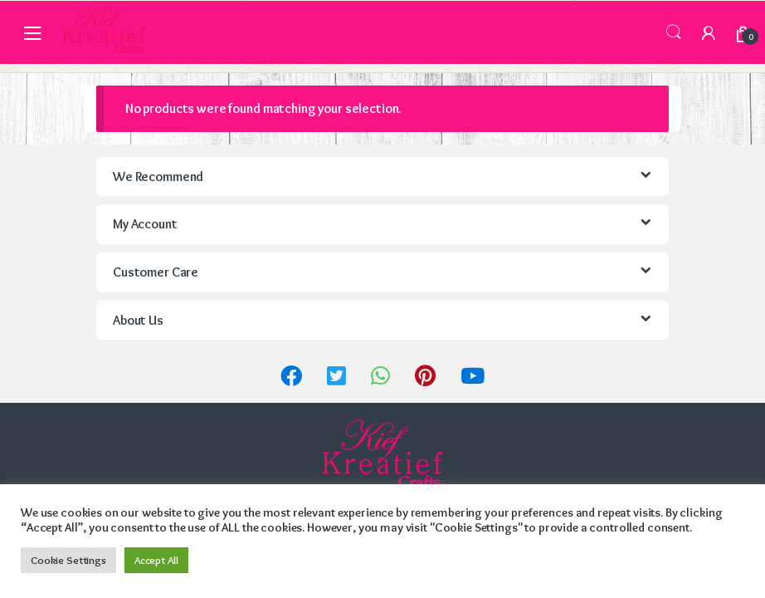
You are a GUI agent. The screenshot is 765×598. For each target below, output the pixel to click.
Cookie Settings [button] (68, 559)
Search (674, 32)
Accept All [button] (156, 559)
